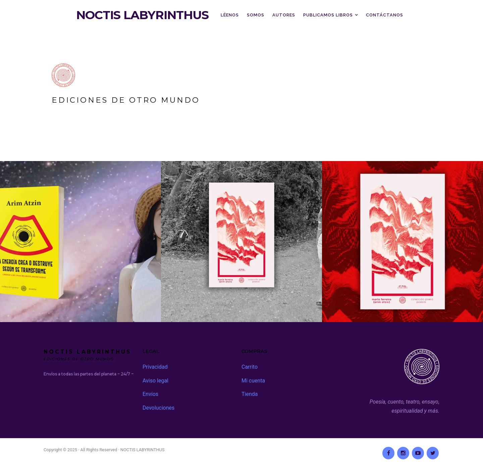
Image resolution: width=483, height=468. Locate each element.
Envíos (150, 394)
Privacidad (155, 367)
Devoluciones (158, 408)
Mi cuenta (253, 380)
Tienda (249, 394)
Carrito (249, 367)
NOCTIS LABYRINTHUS (142, 15)
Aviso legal (155, 380)
